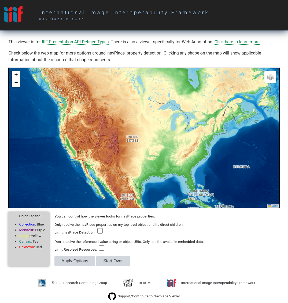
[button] (16, 75)
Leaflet (273, 206)
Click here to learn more (237, 41)
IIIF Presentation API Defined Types (75, 41)
